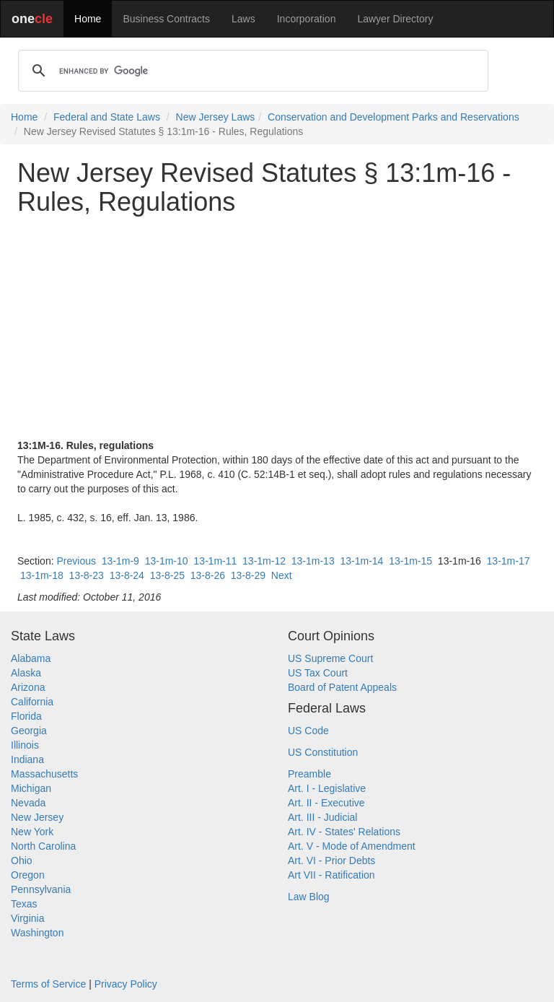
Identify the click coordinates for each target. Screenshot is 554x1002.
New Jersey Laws (215, 117)
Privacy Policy (125, 984)
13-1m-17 (508, 561)
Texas (24, 904)
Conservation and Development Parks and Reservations (393, 117)
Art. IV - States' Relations (344, 831)
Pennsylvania (41, 889)
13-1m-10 (166, 561)
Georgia (29, 730)
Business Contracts (166, 19)
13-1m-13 (313, 561)
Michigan (31, 788)
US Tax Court (318, 673)
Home (87, 19)
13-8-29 (248, 575)
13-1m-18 (41, 575)
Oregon (28, 875)
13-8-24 (127, 575)
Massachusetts (44, 774)
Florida (26, 716)
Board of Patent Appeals (342, 687)
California (32, 701)
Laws (243, 19)
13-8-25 (167, 575)
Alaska (26, 673)
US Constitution (323, 752)
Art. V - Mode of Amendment (352, 846)
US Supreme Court (330, 658)
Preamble (309, 774)
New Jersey (37, 817)
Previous (75, 561)
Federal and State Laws (106, 117)
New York (32, 831)
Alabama (30, 658)
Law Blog (309, 896)
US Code (308, 730)
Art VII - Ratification (331, 875)
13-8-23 (86, 575)
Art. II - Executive (326, 803)
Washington (37, 932)
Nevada (28, 803)
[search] (251, 70)
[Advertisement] (277, 327)
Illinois (25, 745)
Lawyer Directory (395, 19)
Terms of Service (48, 984)
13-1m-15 (410, 561)
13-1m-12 (264, 561)
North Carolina (43, 846)
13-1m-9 (120, 561)
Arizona (28, 687)
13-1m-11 (215, 561)
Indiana (27, 759)
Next (281, 575)
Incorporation (306, 19)
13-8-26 (207, 575)
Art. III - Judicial (322, 817)
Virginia (27, 918)
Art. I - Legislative (327, 788)
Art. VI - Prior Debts (331, 860)
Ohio (21, 860)
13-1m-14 (361, 561)
